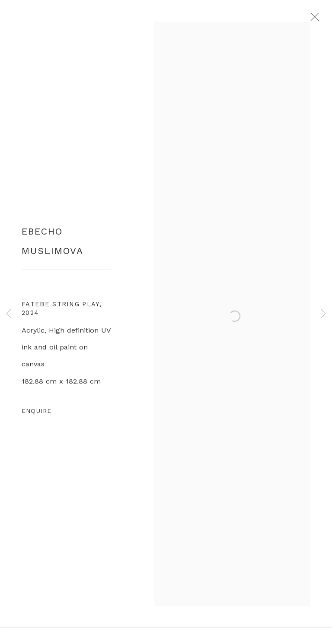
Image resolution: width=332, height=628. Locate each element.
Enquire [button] (37, 413)
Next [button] (323, 314)
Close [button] (314, 19)
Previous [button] (8, 314)
